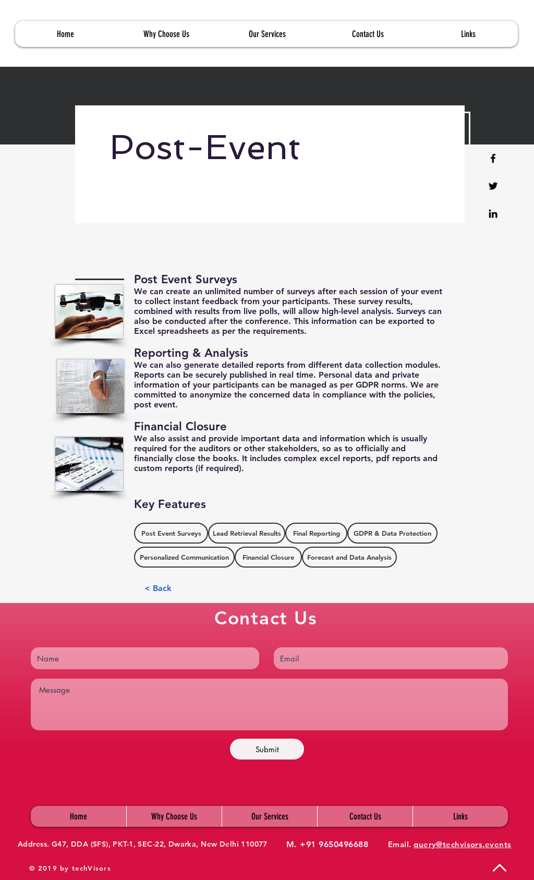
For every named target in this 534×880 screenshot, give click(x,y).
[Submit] (267, 749)
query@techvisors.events (462, 844)
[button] (468, 34)
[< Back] (157, 588)
